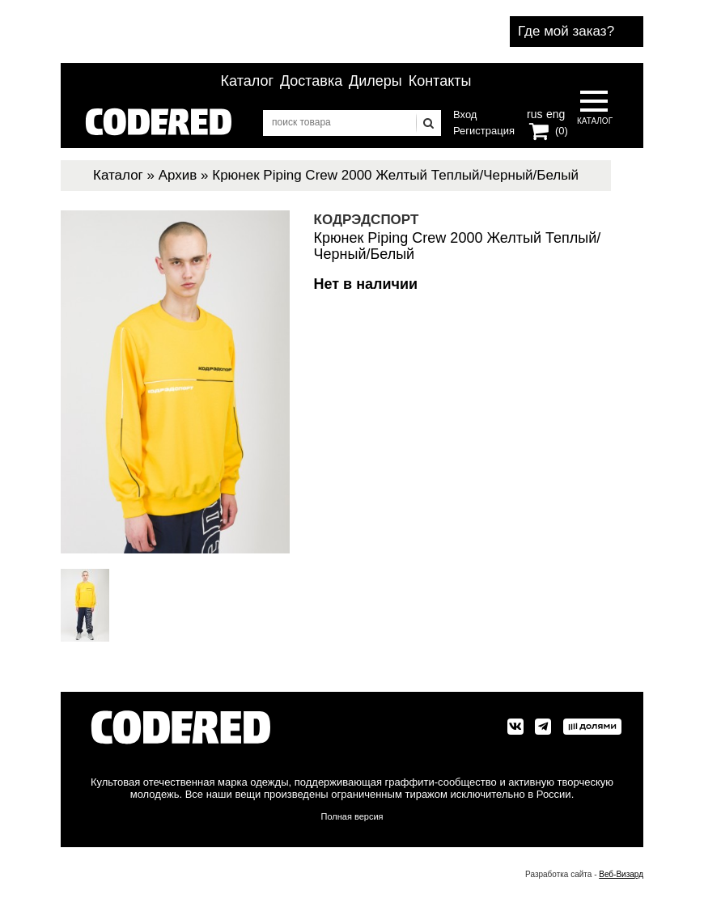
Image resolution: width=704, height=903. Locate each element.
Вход (465, 114)
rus (534, 112)
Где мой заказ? (566, 31)
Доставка (311, 81)
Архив (178, 175)
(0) (561, 131)
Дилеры (375, 81)
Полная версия (352, 816)
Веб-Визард (621, 874)
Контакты (440, 81)
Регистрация (484, 131)
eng (554, 112)
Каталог (247, 81)
